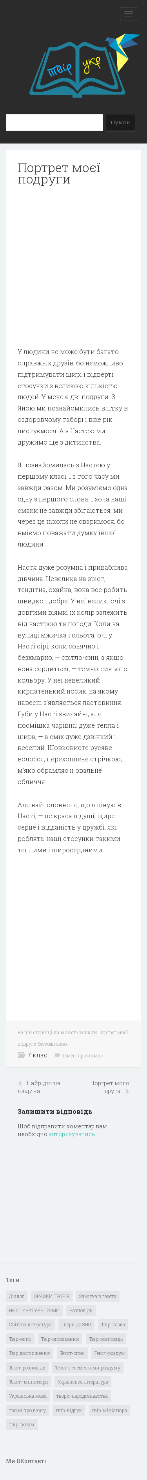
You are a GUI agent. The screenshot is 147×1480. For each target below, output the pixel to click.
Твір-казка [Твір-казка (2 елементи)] (113, 1324)
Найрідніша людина (39, 1087)
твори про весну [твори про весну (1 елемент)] (27, 1410)
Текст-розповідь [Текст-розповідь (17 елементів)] (27, 1367)
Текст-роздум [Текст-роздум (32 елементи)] (109, 1353)
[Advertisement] (73, 266)
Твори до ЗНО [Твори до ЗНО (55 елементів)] (76, 1324)
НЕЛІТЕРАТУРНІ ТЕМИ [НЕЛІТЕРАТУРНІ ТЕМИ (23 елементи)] (34, 1310)
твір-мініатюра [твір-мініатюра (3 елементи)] (109, 1410)
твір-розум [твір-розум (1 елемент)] (21, 1424)
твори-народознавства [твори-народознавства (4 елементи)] (82, 1396)
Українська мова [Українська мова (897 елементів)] (28, 1396)
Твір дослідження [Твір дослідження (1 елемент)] (29, 1353)
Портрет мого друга (109, 1087)
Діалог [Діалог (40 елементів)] (16, 1296)
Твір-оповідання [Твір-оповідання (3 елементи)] (60, 1339)
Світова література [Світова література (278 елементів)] (30, 1324)
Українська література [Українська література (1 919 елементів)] (83, 1381)
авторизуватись (72, 1134)
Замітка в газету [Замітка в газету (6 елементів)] (97, 1296)
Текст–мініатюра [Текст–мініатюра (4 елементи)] (28, 1381)
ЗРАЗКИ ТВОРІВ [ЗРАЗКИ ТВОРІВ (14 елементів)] (51, 1296)
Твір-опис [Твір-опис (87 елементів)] (20, 1339)
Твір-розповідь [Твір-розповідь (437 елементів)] (106, 1339)
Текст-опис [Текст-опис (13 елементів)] (72, 1353)
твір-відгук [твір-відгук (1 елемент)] (69, 1410)
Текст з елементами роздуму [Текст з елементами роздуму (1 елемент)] (87, 1367)
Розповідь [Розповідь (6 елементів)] (81, 1310)
